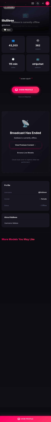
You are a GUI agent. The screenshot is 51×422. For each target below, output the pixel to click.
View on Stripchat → (25, 97)
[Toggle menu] (33, 3)
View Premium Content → (25, 145)
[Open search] (38, 3)
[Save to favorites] (7, 30)
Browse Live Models (25, 153)
